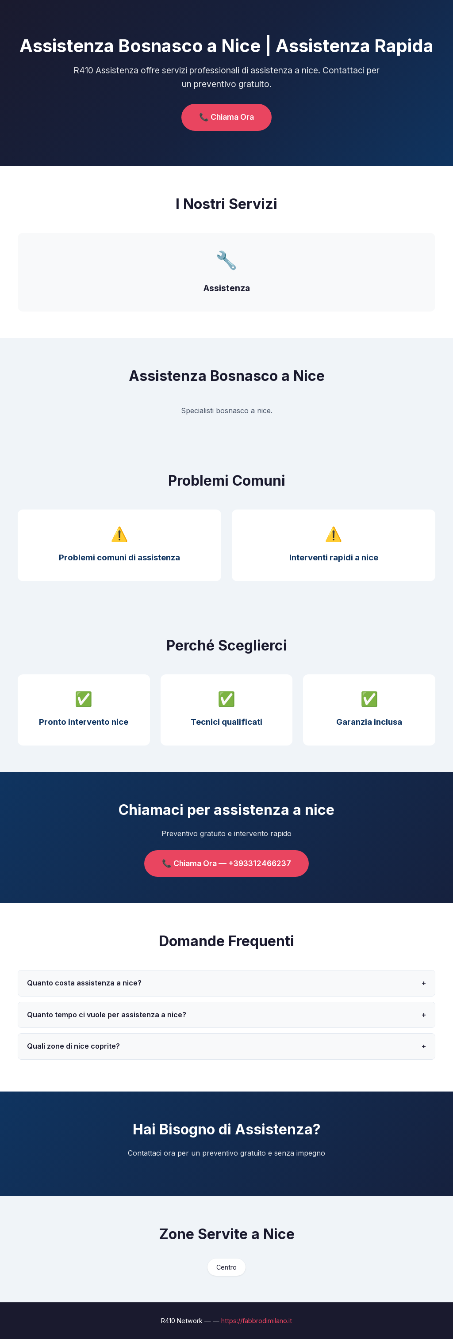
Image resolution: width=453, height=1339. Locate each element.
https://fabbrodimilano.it (256, 1320)
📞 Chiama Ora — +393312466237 (226, 863)
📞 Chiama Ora (226, 117)
